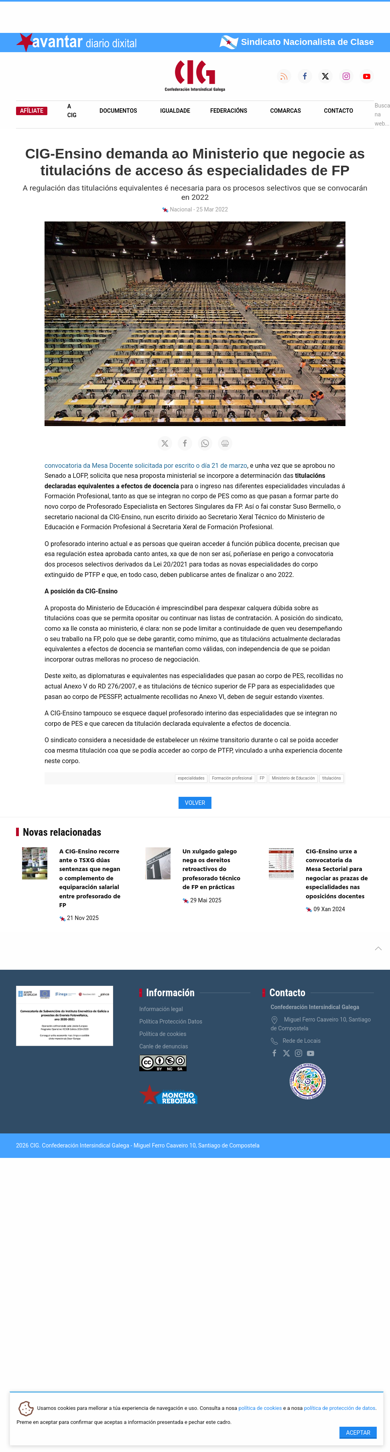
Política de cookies (162, 1034)
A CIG (72, 110)
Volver (195, 803)
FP (262, 778)
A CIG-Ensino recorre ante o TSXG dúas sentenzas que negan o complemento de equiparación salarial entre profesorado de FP (90, 879)
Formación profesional (232, 778)
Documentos (118, 111)
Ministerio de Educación (293, 778)
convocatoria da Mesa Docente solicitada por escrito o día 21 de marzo (146, 465)
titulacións (331, 778)
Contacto (338, 111)
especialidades (191, 778)
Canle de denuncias (163, 1046)
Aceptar (358, 1433)
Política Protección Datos (170, 1021)
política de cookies (260, 1408)
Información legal (161, 1009)
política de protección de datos (340, 1408)
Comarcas (285, 111)
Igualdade (175, 111)
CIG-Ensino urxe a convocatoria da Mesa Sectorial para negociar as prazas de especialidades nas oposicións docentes (337, 874)
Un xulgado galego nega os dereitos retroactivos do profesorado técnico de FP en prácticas (211, 870)
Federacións (228, 111)
